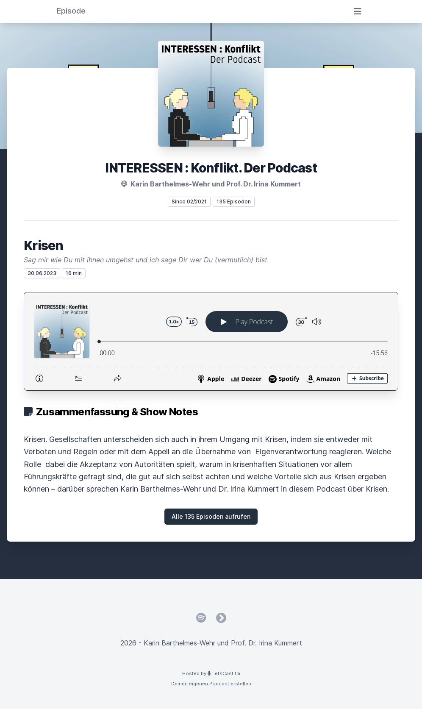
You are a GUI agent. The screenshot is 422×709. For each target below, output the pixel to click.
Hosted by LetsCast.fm (211, 673)
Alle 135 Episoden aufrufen (211, 516)
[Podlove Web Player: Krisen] (211, 341)
